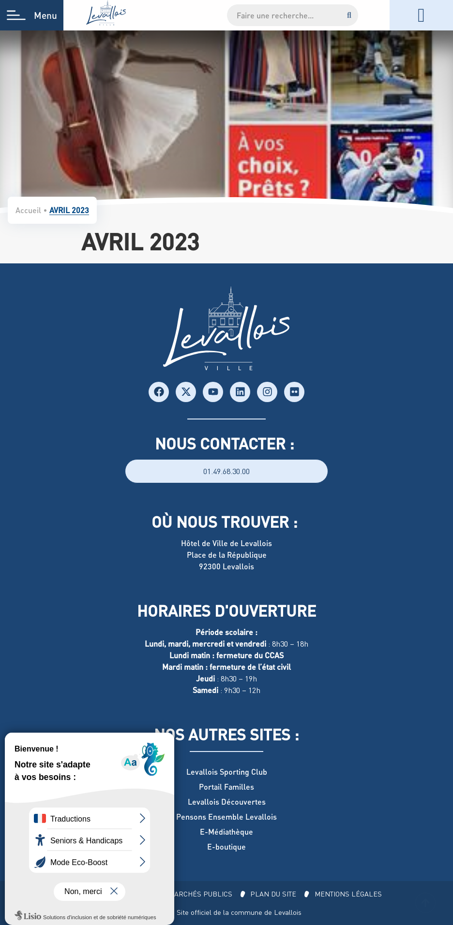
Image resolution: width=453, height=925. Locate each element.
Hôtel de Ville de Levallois (226, 543)
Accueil (28, 210)
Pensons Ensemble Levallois (226, 816)
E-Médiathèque (226, 831)
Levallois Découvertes (227, 801)
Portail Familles (226, 786)
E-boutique (226, 846)
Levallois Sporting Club (226, 771)
